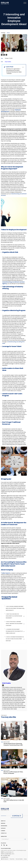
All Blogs (3, 32)
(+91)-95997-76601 (6, 855)
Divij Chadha (8, 61)
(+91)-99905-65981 (7, 853)
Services (3, 823)
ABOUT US (3, 820)
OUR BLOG (3, 828)
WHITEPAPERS (4, 825)
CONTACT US (3, 833)
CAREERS (3, 830)
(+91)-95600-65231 (4, 857)
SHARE (2, 53)
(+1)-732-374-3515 (7, 852)
